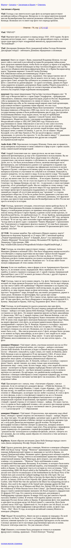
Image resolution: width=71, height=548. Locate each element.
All (46, 28)
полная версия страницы (11, 543)
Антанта (12, 5)
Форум (4, 5)
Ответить (42, 5)
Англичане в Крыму (27, 5)
